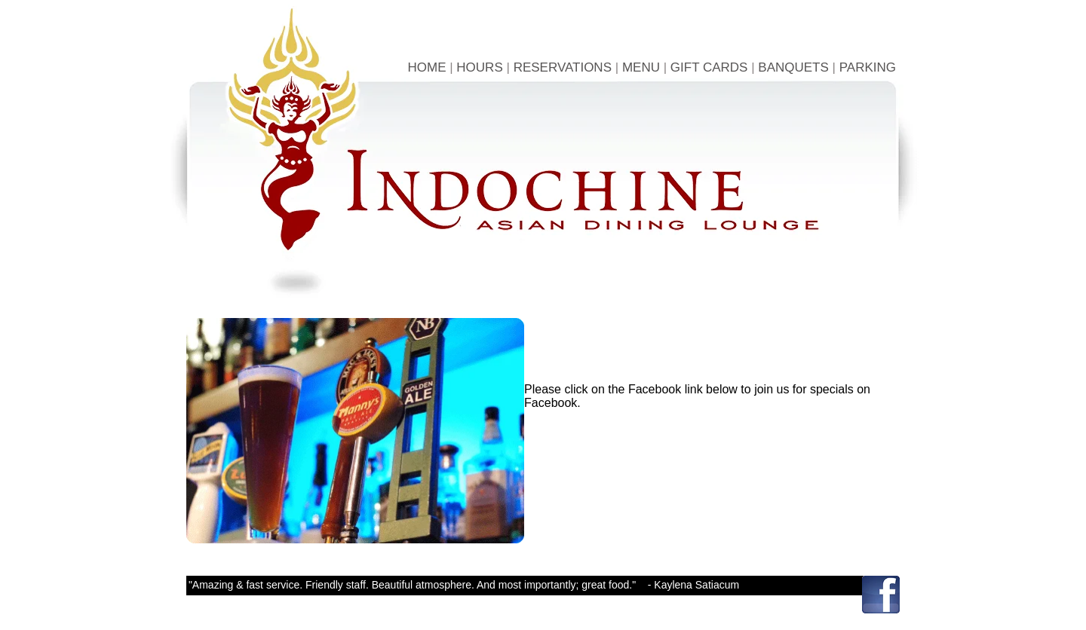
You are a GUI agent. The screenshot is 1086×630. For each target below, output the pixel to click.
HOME (426, 67)
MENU (641, 67)
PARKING (867, 67)
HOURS (479, 67)
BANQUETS (793, 67)
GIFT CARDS (709, 67)
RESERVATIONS (563, 67)
